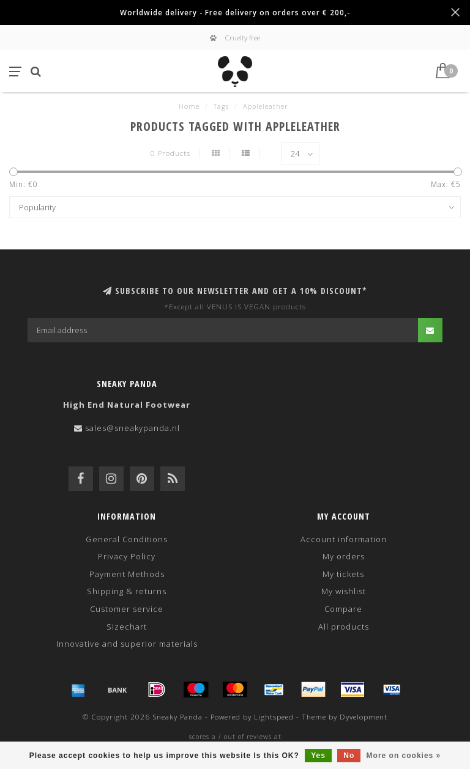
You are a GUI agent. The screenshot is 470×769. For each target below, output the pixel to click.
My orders (344, 556)
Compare (343, 608)
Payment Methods (127, 574)
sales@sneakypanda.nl (132, 427)
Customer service (126, 608)
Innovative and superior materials (127, 643)
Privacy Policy (126, 556)
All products (343, 626)
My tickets (343, 574)
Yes (318, 755)
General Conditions (127, 539)
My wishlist (343, 591)
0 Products (170, 153)
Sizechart (126, 626)
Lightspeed (274, 716)
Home (189, 106)
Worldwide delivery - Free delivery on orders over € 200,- (235, 12)
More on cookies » (404, 755)
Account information (343, 539)
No (348, 755)
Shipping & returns (126, 591)
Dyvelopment (363, 716)
